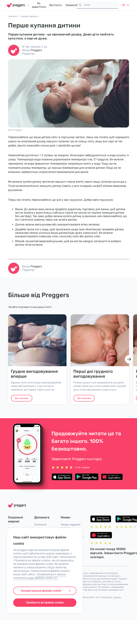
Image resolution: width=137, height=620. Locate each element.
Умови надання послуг (70, 526)
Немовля (71, 5)
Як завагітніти (39, 5)
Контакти (40, 524)
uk (126, 5)
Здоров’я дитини (28, 16)
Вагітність (55, 5)
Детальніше (21, 398)
